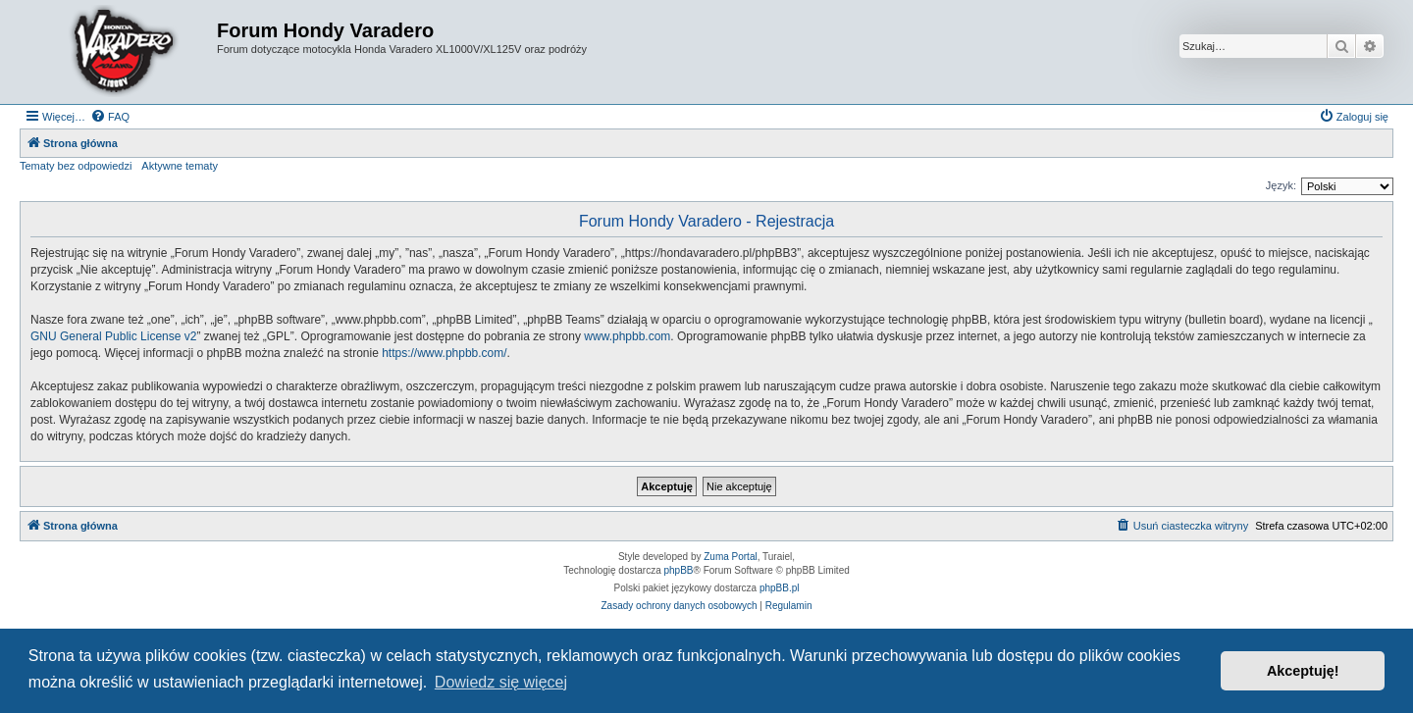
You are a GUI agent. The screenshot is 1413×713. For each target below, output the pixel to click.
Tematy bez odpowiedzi (75, 166)
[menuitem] (110, 116)
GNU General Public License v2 (113, 336)
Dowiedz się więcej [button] (501, 682)
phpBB (679, 570)
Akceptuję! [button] (1303, 671)
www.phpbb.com (627, 336)
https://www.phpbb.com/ (444, 353)
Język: (1281, 185)
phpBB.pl (779, 588)
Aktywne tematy (179, 166)
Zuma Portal (730, 556)
